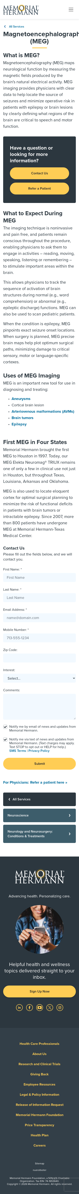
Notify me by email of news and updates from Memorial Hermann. (42, 728)
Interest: (9, 670)
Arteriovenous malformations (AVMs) (43, 411)
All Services (13, 26)
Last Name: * (12, 589)
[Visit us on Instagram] (59, 1007)
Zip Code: (10, 650)
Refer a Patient (39, 188)
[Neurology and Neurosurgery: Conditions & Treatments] (39, 834)
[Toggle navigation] (71, 9)
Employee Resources (39, 1084)
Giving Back (39, 1074)
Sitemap (39, 1163)
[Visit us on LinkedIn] (20, 1007)
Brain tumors (22, 417)
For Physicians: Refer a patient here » (35, 782)
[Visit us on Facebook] (30, 1007)
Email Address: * (15, 610)
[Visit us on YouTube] (40, 1007)
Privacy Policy (39, 751)
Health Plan (39, 1135)
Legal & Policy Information (39, 1095)
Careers (39, 1145)
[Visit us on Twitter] (50, 1007)
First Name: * (12, 569)
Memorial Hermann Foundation (39, 1115)
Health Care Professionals (39, 1044)
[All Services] (39, 799)
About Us (39, 1054)
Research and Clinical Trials (39, 1064)
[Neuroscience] (39, 815)
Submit (39, 764)
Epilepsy (19, 424)
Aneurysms (21, 398)
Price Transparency (39, 1125)
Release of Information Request (39, 1105)
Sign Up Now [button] (40, 991)
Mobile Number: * (16, 630)
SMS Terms (17, 751)
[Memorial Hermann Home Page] (21, 9)
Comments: (11, 690)
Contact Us (39, 173)
